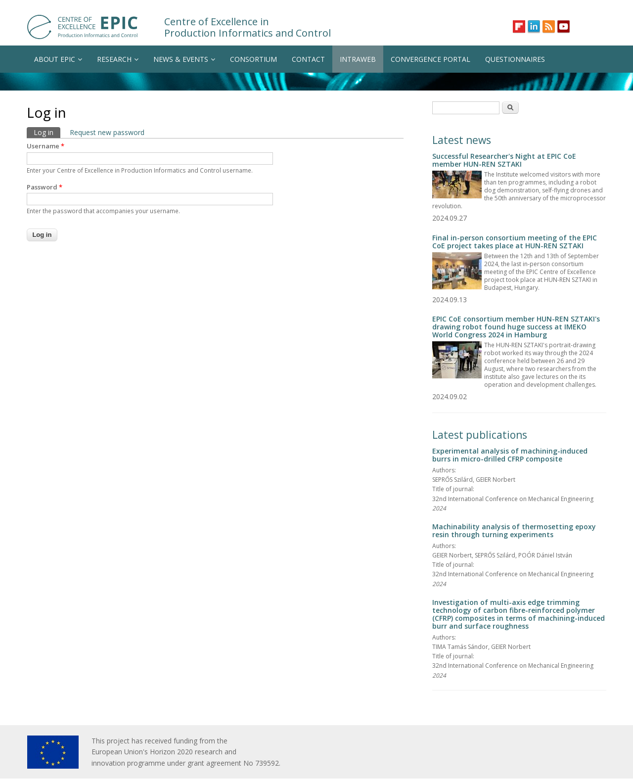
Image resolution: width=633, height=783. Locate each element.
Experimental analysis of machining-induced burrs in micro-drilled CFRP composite (510, 454)
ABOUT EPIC (58, 59)
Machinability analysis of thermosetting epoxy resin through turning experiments (514, 530)
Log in (47, 132)
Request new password (107, 132)
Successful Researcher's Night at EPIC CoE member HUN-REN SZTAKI (504, 160)
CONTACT (308, 59)
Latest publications (479, 435)
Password (44, 187)
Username (45, 145)
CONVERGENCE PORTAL (430, 59)
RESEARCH (117, 59)
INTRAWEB (358, 59)
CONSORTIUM (253, 59)
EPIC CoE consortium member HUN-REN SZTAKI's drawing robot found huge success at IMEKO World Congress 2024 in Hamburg (516, 326)
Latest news (461, 140)
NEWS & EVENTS (184, 59)
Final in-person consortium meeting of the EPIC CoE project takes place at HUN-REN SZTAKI (514, 241)
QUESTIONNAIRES (515, 59)
